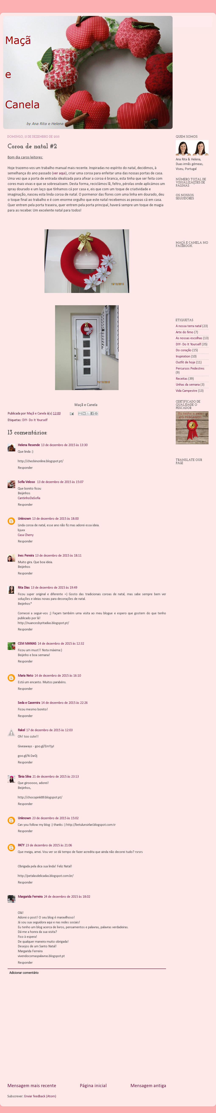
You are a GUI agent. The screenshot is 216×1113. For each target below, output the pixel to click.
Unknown (24, 519)
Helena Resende (29, 445)
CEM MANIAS (27, 643)
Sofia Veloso (27, 482)
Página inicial (93, 1086)
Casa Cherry (25, 535)
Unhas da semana (188, 384)
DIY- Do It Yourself (34, 420)
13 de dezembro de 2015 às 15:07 (60, 482)
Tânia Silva (24, 776)
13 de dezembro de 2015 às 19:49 (54, 587)
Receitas (181, 379)
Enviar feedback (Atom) (40, 1096)
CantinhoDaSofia (29, 498)
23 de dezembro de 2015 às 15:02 (55, 818)
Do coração (183, 350)
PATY (21, 845)
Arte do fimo (184, 332)
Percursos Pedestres (190, 368)
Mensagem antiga (148, 1086)
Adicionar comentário (24, 973)
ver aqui (59, 173)
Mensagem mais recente (31, 1086)
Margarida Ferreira (30, 897)
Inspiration (183, 356)
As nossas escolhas (189, 338)
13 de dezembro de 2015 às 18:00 (55, 519)
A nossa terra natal (188, 326)
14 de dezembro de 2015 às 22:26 (64, 703)
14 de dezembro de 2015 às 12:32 (61, 643)
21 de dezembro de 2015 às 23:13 (55, 776)
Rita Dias (24, 587)
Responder (25, 468)
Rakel (21, 730)
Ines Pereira (26, 555)
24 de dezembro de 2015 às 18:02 (67, 897)
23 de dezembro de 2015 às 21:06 (49, 845)
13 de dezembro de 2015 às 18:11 (58, 555)
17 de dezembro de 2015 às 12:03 (49, 730)
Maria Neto (25, 676)
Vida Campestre (186, 391)
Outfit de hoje (185, 362)
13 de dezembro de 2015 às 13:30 (64, 445)
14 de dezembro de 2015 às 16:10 (58, 676)
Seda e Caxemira (29, 703)
